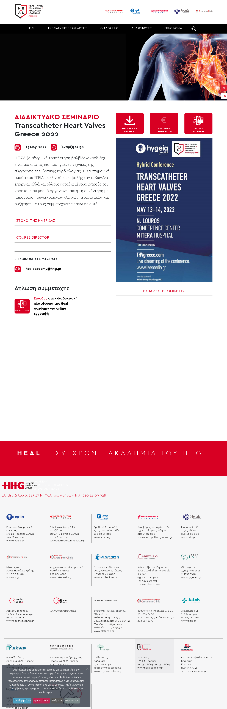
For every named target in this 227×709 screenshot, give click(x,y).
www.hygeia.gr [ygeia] (15, 540)
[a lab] (190, 601)
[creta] (16, 557)
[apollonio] (107, 557)
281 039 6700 (58, 573)
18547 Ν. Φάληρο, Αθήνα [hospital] (64, 533)
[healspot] (16, 601)
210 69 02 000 (190, 533)
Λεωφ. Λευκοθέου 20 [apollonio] (106, 566)
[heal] (143, 647)
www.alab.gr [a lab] (188, 620)
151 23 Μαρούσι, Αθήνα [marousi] (20, 533)
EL (224, 88)
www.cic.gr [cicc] (13, 576)
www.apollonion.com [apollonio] (106, 576)
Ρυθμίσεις (59, 700)
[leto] (191, 517)
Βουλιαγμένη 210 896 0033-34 (112, 620)
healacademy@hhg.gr (43, 268)
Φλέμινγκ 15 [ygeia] (188, 566)
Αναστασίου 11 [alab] (189, 610)
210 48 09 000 (59, 536)
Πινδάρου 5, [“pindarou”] (101, 657)
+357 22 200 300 (147, 576)
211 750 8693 (145, 663)
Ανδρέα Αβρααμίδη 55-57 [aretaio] (152, 566)
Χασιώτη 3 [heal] (143, 657)
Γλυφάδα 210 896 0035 (108, 623)
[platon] (105, 601)
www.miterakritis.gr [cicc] (61, 576)
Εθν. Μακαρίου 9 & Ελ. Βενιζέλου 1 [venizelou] (63, 528)
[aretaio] (147, 557)
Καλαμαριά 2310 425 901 (108, 616)
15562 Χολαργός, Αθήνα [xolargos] (151, 529)
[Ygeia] (16, 517)
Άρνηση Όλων (40, 700)
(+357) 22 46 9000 (104, 573)
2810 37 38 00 (15, 573)
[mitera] (104, 517)
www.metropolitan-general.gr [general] (154, 536)
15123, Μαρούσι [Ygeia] (190, 570)
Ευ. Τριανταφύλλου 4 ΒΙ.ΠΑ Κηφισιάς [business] (196, 658)
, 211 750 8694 (161, 663)
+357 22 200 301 (147, 580)
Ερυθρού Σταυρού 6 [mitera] (105, 526)
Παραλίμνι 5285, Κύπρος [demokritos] (64, 660)
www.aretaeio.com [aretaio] (148, 583)
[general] (147, 517)
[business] (187, 647)
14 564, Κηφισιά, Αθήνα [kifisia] (20, 613)
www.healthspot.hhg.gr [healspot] (20, 620)
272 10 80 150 (102, 663)
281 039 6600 (145, 613)
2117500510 (188, 573)
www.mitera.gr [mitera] (102, 536)
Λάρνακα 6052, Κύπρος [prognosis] (20, 660)
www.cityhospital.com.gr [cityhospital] (108, 670)
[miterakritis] (61, 557)
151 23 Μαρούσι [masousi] (146, 660)
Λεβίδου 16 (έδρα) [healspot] (17, 610)
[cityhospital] (105, 647)
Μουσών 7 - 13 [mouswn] (189, 526)
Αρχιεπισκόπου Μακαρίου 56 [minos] (66, 566)
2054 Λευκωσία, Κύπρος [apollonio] (108, 570)
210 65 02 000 (146, 533)
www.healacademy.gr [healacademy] (150, 667)
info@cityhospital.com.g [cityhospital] (107, 667)
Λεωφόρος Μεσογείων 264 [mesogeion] (153, 526)
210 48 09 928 (94, 494)
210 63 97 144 (189, 667)
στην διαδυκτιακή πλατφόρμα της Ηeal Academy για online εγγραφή (55, 305)
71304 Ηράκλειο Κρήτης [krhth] (20, 570)
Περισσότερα (77, 700)
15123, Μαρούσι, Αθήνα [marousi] (107, 529)
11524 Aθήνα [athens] (188, 529)
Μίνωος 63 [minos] (12, 566)
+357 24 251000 (15, 663)
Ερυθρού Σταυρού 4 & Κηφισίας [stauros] (19, 528)
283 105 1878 (145, 620)
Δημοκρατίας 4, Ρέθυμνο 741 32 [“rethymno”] (155, 616)
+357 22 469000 (59, 663)
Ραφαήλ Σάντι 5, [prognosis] (15, 657)
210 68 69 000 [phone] (103, 533)
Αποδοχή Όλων (18, 700)
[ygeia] (189, 557)
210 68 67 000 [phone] (15, 536)
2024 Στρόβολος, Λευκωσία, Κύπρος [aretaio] (154, 571)
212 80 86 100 (15, 616)
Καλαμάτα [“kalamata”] (100, 660)
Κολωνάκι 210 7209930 (108, 627)
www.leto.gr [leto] (188, 536)
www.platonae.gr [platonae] (104, 630)
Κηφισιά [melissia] (186, 663)
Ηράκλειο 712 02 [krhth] (60, 570)
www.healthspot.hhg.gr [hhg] (63, 610)
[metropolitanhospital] (60, 517)
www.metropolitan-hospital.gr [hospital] (67, 540)
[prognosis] (16, 647)
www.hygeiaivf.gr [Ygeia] (191, 576)
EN (224, 96)
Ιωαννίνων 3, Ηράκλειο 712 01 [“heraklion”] (155, 610)
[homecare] (60, 601)
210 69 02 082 (190, 616)
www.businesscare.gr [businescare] (194, 670)
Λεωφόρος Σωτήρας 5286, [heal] (66, 657)
